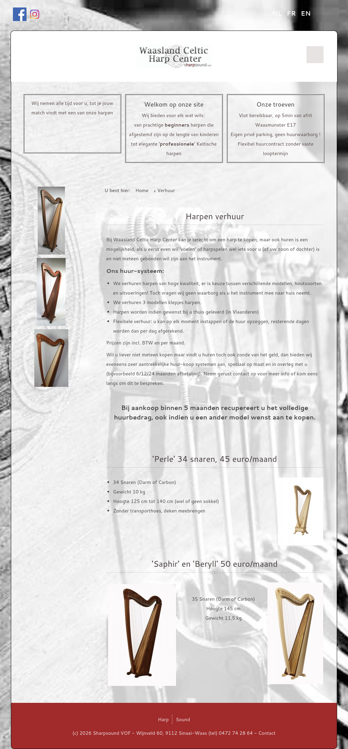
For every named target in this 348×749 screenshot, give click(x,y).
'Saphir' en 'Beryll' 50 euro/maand (215, 563)
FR (292, 13)
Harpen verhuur (214, 216)
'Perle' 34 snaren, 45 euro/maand (214, 459)
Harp (163, 719)
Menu (315, 54)
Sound (183, 719)
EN (306, 13)
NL (278, 13)
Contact (267, 733)
